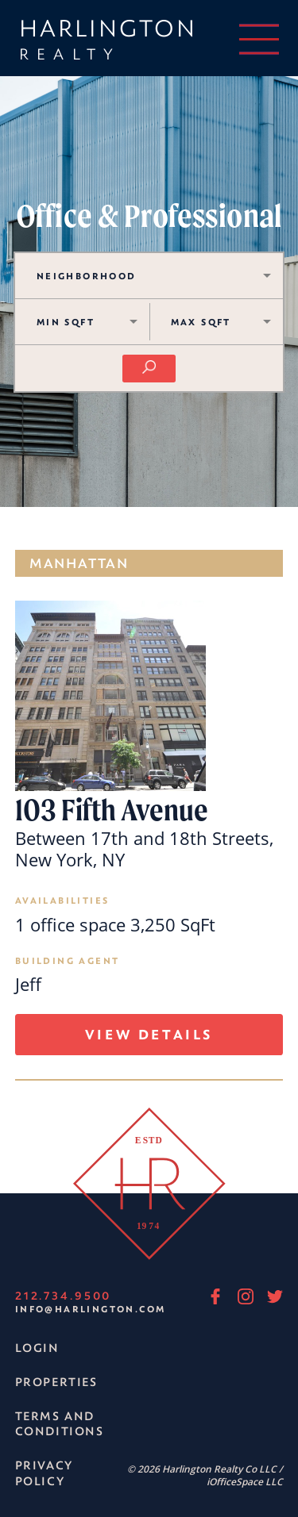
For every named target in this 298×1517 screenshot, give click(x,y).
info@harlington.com (90, 1309)
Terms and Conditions (59, 1423)
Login (37, 1347)
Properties (56, 1381)
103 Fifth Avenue (111, 810)
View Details (149, 1034)
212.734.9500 (63, 1295)
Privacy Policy (43, 1472)
